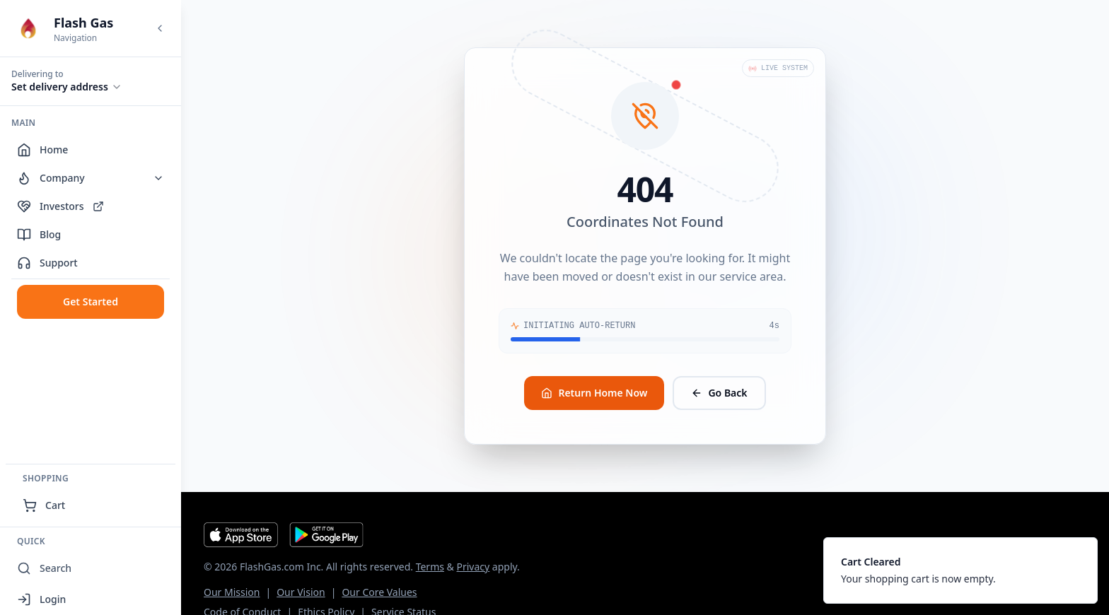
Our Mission (232, 592)
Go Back (719, 392)
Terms (430, 566)
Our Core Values (379, 592)
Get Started (90, 301)
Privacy (472, 566)
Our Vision (301, 592)
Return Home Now (594, 392)
